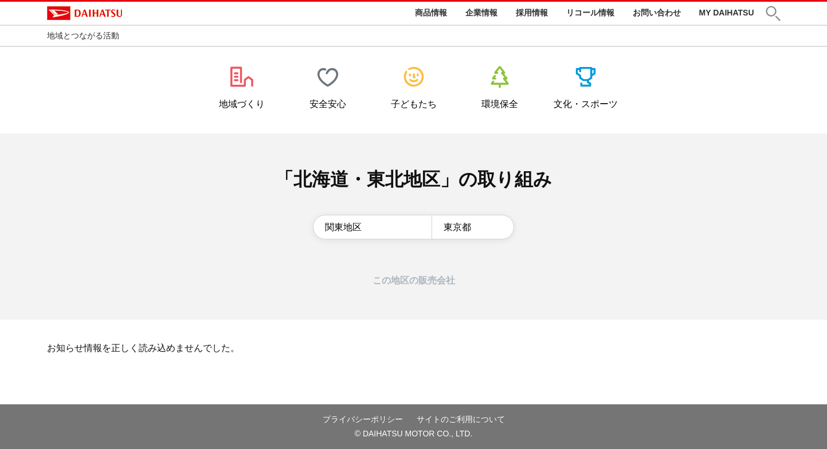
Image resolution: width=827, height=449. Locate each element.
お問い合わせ (657, 12)
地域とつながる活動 (83, 35)
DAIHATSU (84, 13)
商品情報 (431, 12)
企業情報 (481, 12)
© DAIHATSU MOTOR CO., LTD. (414, 433)
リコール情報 (590, 12)
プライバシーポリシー (363, 419)
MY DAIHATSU (726, 12)
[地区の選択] (372, 227)
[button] (773, 13)
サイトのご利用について (461, 419)
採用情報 (532, 12)
